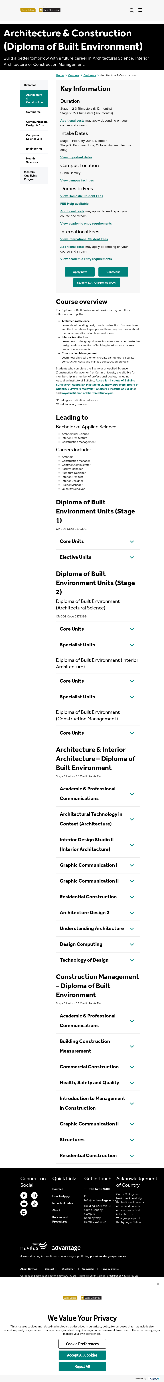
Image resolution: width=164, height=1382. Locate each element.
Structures (72, 1218)
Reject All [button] (82, 1366)
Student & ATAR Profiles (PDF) (96, 361)
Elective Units (75, 635)
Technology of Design (84, 1038)
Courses (73, 153)
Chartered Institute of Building (115, 467)
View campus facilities (77, 258)
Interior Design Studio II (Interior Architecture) (87, 923)
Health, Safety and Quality (89, 1161)
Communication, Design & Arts (37, 202)
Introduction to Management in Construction (92, 1181)
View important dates (76, 235)
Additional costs (72, 198)
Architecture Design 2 (84, 991)
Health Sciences (32, 238)
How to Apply (61, 1274)
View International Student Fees (84, 317)
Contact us (113, 350)
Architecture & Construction (34, 176)
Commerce (33, 190)
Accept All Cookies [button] (82, 1355)
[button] (158, 1283)
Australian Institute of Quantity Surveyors (99, 463)
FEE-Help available (74, 281)
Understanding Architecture (92, 1007)
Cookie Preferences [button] (82, 1343)
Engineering (34, 227)
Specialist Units (77, 723)
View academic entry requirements (86, 301)
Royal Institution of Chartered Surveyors (87, 471)
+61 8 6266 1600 (98, 1267)
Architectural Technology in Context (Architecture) (91, 897)
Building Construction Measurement (85, 1124)
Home (60, 153)
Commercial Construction (89, 1145)
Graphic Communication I (88, 943)
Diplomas (30, 163)
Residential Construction (88, 975)
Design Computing (81, 1022)
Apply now (80, 350)
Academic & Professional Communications (88, 872)
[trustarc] (153, 1378)
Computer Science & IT (34, 215)
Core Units (72, 620)
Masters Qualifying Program (30, 253)
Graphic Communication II (89, 959)
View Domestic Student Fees (81, 274)
